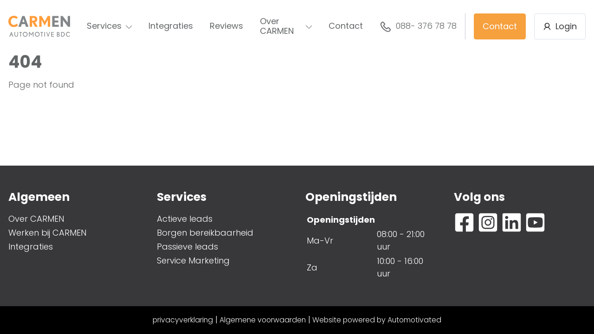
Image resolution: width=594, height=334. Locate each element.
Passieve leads (187, 246)
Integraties (170, 26)
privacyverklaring (183, 320)
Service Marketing (193, 260)
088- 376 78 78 (418, 26)
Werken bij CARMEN (47, 232)
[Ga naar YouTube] (535, 222)
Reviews (226, 26)
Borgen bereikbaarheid (205, 232)
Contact (346, 26)
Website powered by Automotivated (376, 320)
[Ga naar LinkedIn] (511, 222)
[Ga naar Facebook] (464, 222)
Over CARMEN (286, 26)
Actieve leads (185, 219)
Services (109, 26)
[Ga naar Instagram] (488, 222)
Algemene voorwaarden (263, 320)
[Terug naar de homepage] (39, 26)
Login (560, 26)
